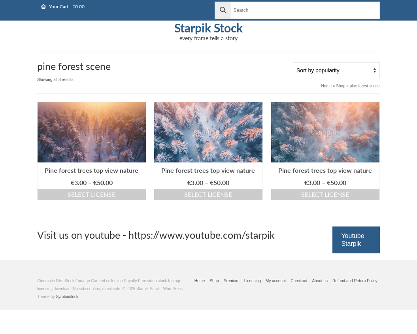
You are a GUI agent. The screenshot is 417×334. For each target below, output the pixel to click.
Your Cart (63, 6)
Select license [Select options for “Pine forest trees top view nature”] (91, 194)
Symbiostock (67, 296)
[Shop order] (336, 70)
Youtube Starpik (352, 239)
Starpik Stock (208, 28)
